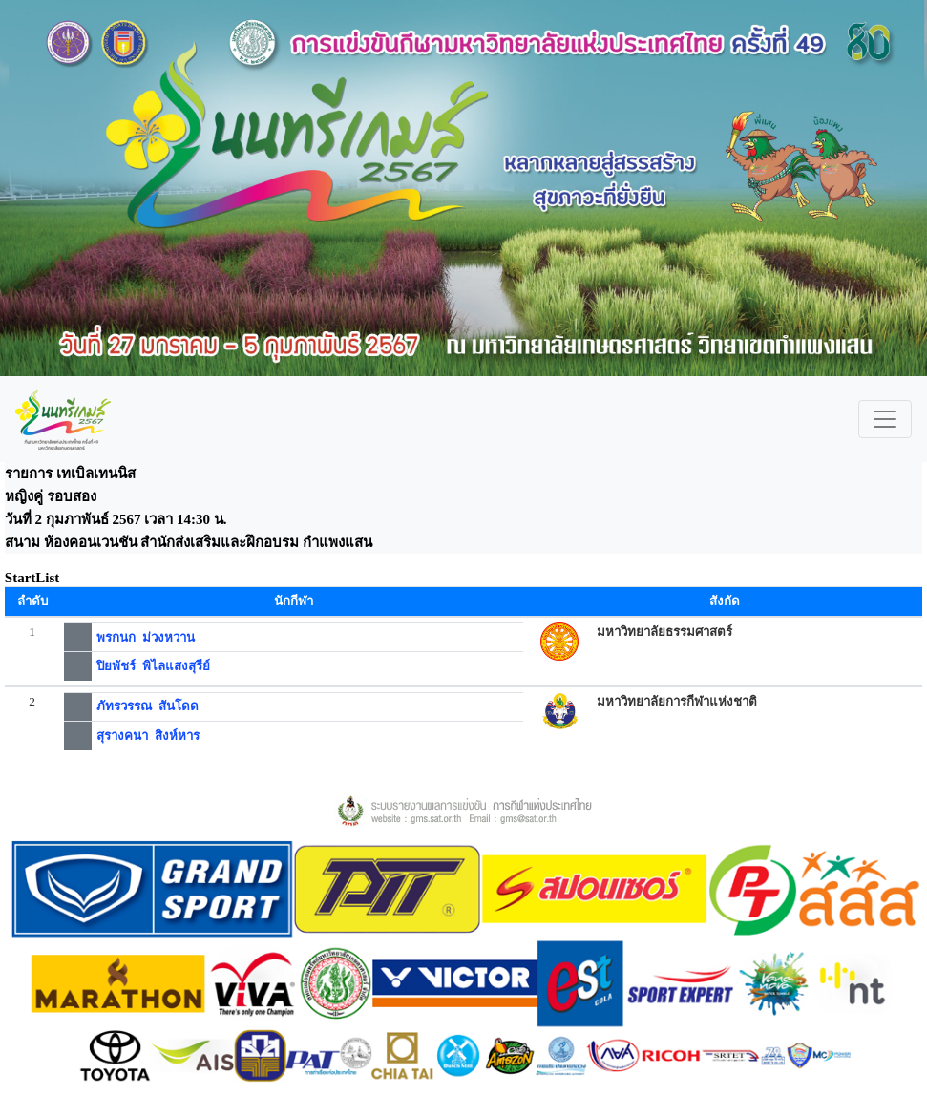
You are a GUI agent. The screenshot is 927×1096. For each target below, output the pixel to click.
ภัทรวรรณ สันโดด (147, 706)
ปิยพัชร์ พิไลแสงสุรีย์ (153, 666)
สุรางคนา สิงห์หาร (148, 735)
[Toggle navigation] (885, 419)
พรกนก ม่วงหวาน (145, 637)
